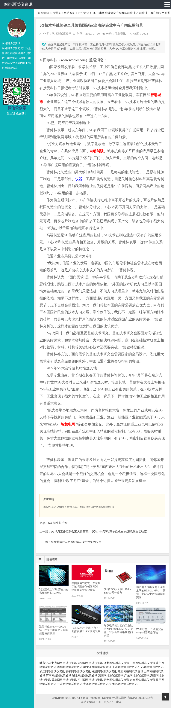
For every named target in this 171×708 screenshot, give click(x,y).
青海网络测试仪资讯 (95, 683)
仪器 (78, 179)
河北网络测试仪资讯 (116, 662)
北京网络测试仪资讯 (64, 662)
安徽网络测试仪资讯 (78, 671)
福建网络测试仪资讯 (104, 671)
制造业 (108, 701)
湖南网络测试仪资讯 (110, 675)
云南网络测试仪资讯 (142, 679)
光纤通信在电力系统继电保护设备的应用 (76, 542)
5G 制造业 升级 (58, 522)
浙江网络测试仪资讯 (52, 671)
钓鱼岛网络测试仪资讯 (123, 683)
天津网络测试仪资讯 (90, 662)
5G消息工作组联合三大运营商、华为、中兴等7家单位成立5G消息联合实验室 (99, 531)
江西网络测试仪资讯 (130, 671)
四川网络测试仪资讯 (90, 679)
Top (165, 696)
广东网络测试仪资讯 (136, 675)
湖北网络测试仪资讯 (84, 675)
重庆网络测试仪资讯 (64, 679)
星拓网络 (121, 697)
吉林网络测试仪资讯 (69, 667)
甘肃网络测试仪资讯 (69, 683)
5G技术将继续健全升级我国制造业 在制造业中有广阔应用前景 (131, 12)
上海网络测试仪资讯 (124, 667)
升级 (118, 701)
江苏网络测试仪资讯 (151, 667)
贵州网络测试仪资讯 (116, 679)
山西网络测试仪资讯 (142, 662)
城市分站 (45, 662)
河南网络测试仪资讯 (58, 675)
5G (99, 701)
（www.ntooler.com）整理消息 (80, 60)
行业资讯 (83, 12)
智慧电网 (68, 424)
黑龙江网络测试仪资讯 (97, 667)
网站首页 (69, 12)
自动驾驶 (96, 151)
